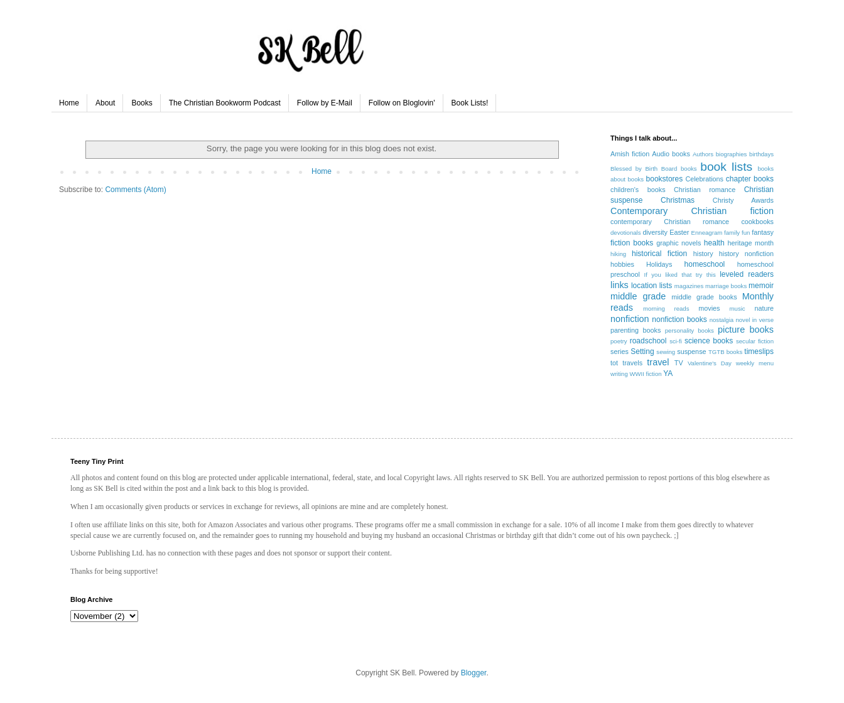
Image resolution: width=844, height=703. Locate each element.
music (737, 308)
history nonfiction (746, 253)
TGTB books (725, 351)
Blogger (474, 672)
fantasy (763, 232)
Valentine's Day (710, 363)
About (105, 103)
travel (658, 362)
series (619, 351)
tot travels (626, 363)
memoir (761, 285)
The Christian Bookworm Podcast (225, 103)
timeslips (759, 351)
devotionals (625, 232)
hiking (618, 253)
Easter (679, 232)
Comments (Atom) (135, 189)
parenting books (635, 330)
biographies (731, 154)
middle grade (638, 296)
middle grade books (704, 297)
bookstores (664, 178)
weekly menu (755, 363)
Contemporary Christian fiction (692, 211)
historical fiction (659, 253)
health (714, 243)
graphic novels (678, 243)
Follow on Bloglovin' (402, 103)
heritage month (750, 243)
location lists (651, 285)
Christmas (678, 200)
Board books (679, 168)
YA (668, 373)
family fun (737, 232)
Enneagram (707, 232)
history (703, 253)
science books (708, 340)
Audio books (671, 154)
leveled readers (747, 274)
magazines (688, 285)
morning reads (666, 308)
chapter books (750, 178)
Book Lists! (470, 103)
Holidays (659, 264)
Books (141, 103)
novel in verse (754, 319)
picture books (746, 330)
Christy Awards (743, 200)
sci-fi (675, 341)
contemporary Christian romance (669, 221)
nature (764, 308)
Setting (642, 351)
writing (619, 373)
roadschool (648, 340)
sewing (665, 351)
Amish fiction (629, 154)
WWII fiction (645, 373)
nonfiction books (679, 319)
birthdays (761, 154)
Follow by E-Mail (324, 103)
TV (678, 363)
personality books (689, 330)
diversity (655, 232)
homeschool (704, 264)
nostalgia (721, 319)
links (619, 285)
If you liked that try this (680, 274)
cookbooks (757, 221)
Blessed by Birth (633, 168)
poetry (618, 341)
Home (69, 103)
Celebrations (704, 179)
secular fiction (755, 341)
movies (709, 308)
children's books (638, 189)
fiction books (631, 243)
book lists (726, 166)
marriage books (726, 285)
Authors (703, 154)
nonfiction (629, 319)
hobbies (622, 264)
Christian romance (704, 189)
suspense (691, 351)
